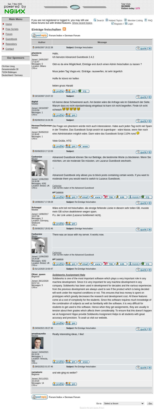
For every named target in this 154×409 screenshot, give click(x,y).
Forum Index (56, 35)
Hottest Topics (115, 20)
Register (116, 24)
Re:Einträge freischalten (85, 202)
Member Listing (135, 20)
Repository (11, 44)
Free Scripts (12, 29)
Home (9, 24)
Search (100, 20)
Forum (9, 34)
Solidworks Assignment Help (68, 275)
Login (129, 24)
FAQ (150, 20)
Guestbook (11, 39)
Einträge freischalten (46, 29)
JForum (101, 408)
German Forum (72, 35)
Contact (10, 49)
